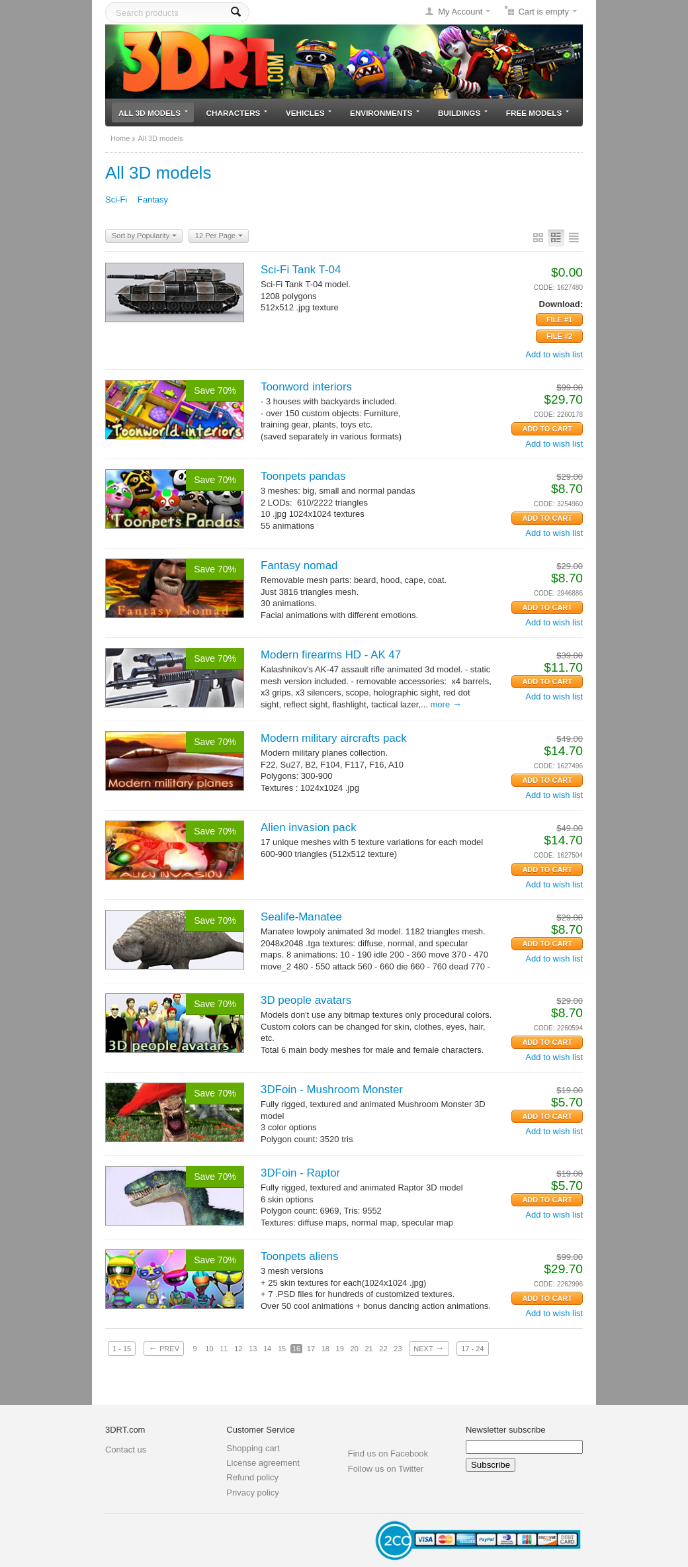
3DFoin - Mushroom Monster (332, 1089)
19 (340, 1349)
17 (311, 1349)
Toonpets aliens (299, 1256)
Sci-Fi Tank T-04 (301, 269)
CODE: (544, 287)
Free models (537, 113)
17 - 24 (472, 1349)
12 (238, 1349)
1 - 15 (121, 1349)
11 (224, 1349)
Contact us (125, 1450)
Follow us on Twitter (386, 1469)
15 (282, 1349)
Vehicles (308, 113)
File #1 (559, 320)
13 (253, 1349)
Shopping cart (252, 1448)
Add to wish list (554, 354)
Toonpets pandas (303, 476)
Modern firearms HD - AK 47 (331, 655)
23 (398, 1349)
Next (428, 1348)
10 (209, 1349)
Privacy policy (252, 1493)
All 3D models (153, 113)
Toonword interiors (306, 387)
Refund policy (252, 1477)
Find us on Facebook (388, 1453)
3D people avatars (306, 1000)
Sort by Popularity (144, 236)
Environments (384, 113)
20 (355, 1349)
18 (325, 1349)
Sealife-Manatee (301, 917)
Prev (163, 1348)
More (446, 704)
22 (383, 1349)
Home (120, 138)
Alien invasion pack (309, 827)
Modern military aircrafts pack (334, 738)
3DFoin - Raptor (300, 1173)
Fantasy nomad (299, 565)
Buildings (463, 113)
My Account (460, 12)
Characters (237, 113)
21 (368, 1349)
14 (267, 1349)
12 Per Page (219, 236)
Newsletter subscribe (506, 1430)
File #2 (559, 336)
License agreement (263, 1463)
